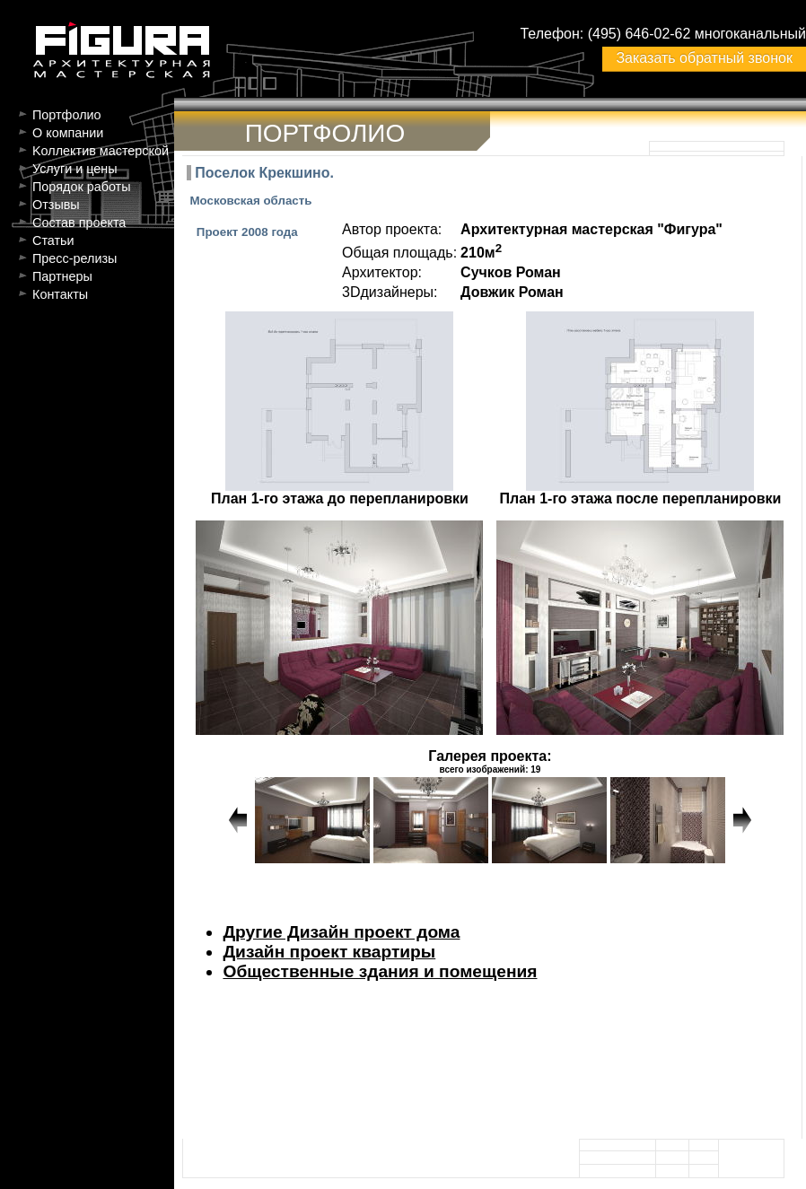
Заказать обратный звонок (704, 58)
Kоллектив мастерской (100, 151)
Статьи (53, 240)
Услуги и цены (75, 169)
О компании (67, 133)
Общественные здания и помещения (380, 971)
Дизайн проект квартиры (329, 951)
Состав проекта (79, 222)
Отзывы (56, 204)
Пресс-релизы (74, 258)
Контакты (60, 294)
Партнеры (62, 276)
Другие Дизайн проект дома (341, 931)
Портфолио (66, 115)
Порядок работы (81, 186)
